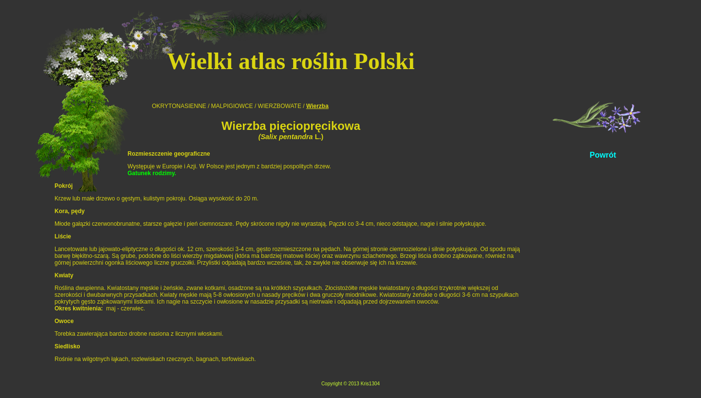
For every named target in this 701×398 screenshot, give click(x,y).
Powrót (603, 155)
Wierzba (317, 106)
